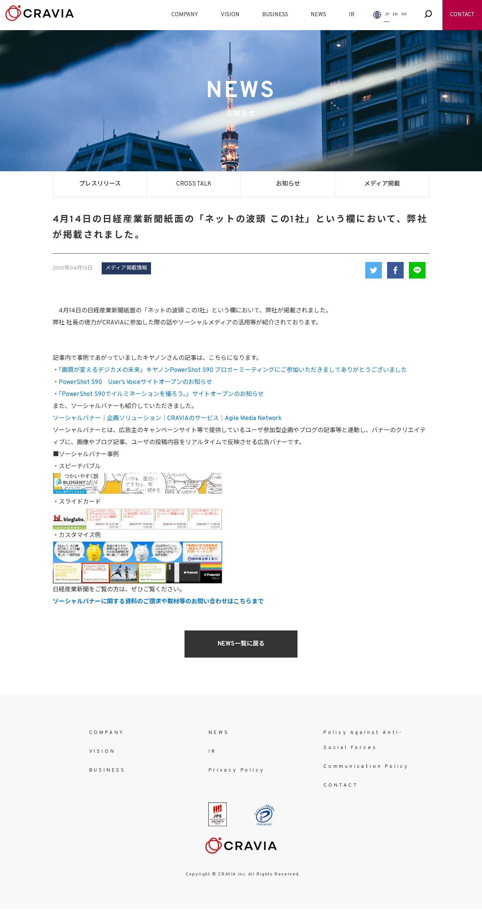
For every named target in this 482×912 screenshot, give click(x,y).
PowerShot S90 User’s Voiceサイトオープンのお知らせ (135, 382)
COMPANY (184, 14)
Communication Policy (366, 767)
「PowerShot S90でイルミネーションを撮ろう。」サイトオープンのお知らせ (161, 394)
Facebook (395, 270)
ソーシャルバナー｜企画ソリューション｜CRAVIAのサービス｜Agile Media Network (167, 418)
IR (351, 14)
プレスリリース (100, 184)
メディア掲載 (382, 184)
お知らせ (288, 184)
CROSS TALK (194, 184)
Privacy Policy (236, 770)
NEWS (318, 14)
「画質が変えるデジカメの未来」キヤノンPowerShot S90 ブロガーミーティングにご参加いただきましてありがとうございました (233, 370)
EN (395, 14)
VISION (230, 14)
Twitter (373, 270)
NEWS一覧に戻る (241, 644)
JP (386, 14)
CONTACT (462, 14)
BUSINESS (275, 14)
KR (404, 14)
